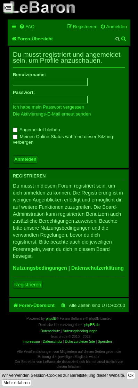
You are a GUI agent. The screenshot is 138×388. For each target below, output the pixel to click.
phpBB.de (92, 325)
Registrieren (27, 284)
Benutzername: (29, 74)
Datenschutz (52, 341)
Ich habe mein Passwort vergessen (48, 107)
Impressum (31, 341)
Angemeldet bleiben (36, 129)
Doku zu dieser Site (80, 341)
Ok (130, 375)
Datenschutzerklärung (97, 268)
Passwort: (24, 92)
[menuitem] (26, 27)
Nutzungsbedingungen (40, 268)
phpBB (51, 318)
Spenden (105, 341)
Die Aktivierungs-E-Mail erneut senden (52, 114)
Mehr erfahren (16, 382)
